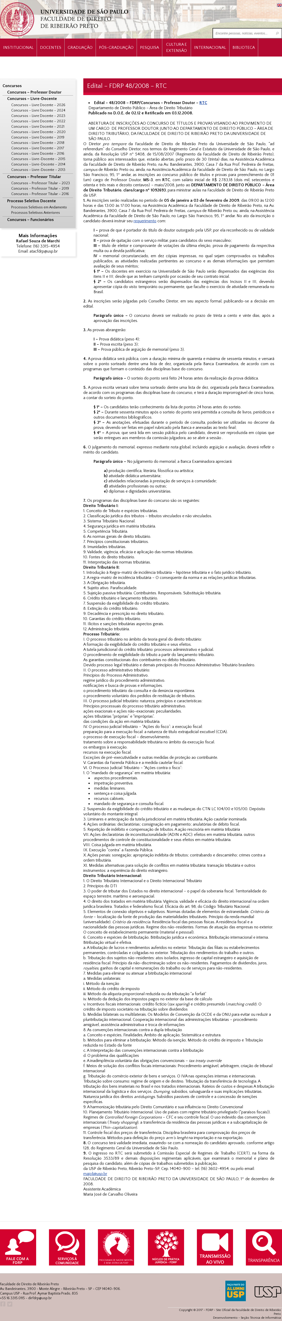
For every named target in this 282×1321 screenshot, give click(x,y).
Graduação (80, 47)
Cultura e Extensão (176, 47)
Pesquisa (149, 47)
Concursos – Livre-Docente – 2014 (38, 164)
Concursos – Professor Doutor (34, 92)
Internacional (210, 47)
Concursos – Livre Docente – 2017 (37, 148)
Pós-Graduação (116, 47)
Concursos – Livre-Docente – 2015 (38, 159)
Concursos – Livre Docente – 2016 (37, 154)
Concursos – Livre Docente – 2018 (37, 143)
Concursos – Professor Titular (34, 176)
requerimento (145, 221)
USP (268, 1291)
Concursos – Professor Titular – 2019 (40, 189)
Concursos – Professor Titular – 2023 (40, 183)
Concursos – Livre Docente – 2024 (38, 110)
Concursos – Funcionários (30, 219)
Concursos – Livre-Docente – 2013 (38, 170)
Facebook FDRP (2, 1304)
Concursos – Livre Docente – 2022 (38, 121)
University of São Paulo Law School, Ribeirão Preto (64, 19)
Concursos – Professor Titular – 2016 (40, 194)
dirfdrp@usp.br (40, 1298)
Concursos (12, 86)
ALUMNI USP (235, 1291)
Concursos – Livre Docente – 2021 (37, 127)
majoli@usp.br (95, 1173)
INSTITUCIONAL (18, 47)
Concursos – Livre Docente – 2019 (37, 137)
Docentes (50, 47)
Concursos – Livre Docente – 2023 (38, 116)
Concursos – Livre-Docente (32, 98)
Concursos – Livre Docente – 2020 (38, 132)
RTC (203, 102)
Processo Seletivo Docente (31, 201)
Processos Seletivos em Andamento (39, 207)
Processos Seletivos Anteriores (35, 213)
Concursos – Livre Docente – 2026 (38, 105)
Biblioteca (244, 47)
